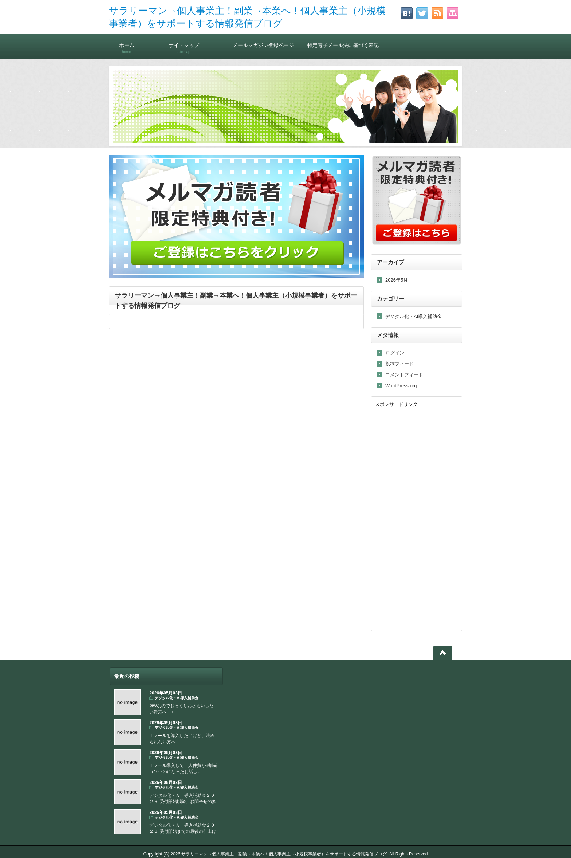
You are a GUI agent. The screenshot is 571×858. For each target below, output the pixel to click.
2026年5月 (396, 280)
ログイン (394, 353)
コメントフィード (404, 374)
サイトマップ (184, 45)
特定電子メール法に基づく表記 (343, 45)
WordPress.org (401, 385)
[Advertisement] (416, 517)
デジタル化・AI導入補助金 (413, 316)
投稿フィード (399, 364)
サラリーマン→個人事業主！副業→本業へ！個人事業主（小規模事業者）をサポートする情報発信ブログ (284, 854)
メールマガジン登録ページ (263, 45)
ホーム (126, 45)
